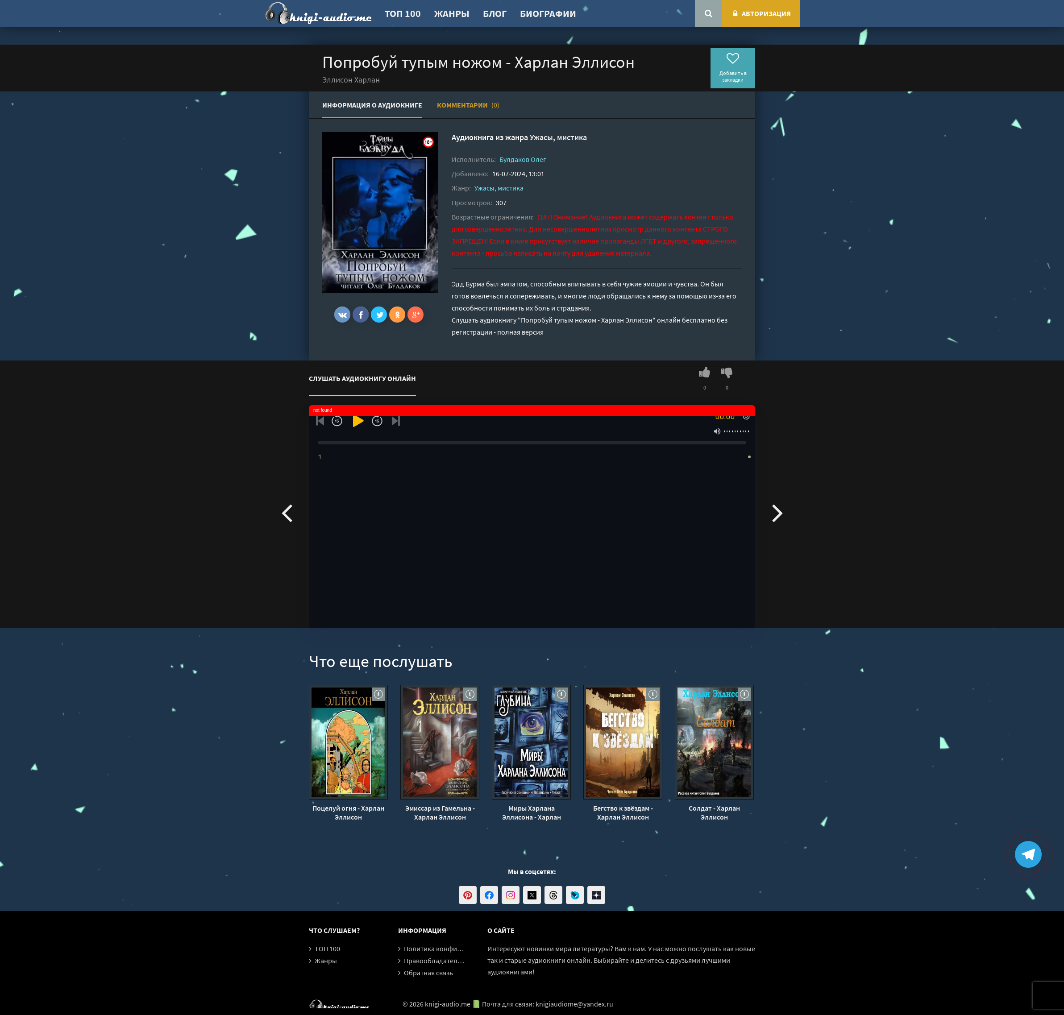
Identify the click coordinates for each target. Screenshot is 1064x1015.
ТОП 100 (403, 13)
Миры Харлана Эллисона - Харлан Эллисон (531, 812)
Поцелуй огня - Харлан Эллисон (348, 812)
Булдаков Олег (522, 159)
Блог (495, 13)
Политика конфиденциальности (455, 948)
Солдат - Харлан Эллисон (714, 812)
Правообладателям (435, 960)
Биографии (548, 13)
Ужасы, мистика (558, 137)
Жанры (452, 13)
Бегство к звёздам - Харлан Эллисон (623, 812)
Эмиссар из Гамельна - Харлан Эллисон (440, 812)
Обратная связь (428, 972)
